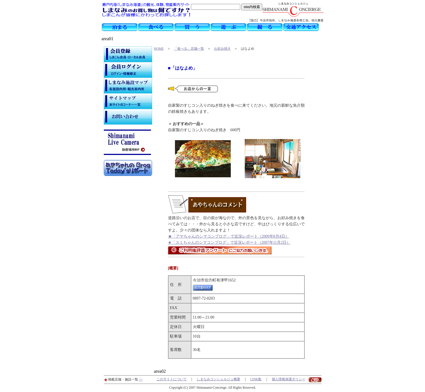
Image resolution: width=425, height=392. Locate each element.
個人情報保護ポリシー (288, 379)
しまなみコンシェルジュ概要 (218, 379)
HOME (159, 49)
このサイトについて (172, 379)
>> (141, 379)
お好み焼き (222, 49)
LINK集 (256, 379)
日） (285, 236)
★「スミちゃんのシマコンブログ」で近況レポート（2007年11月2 (225, 242)
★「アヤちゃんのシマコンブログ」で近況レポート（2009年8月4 (224, 236)
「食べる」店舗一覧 (189, 49)
